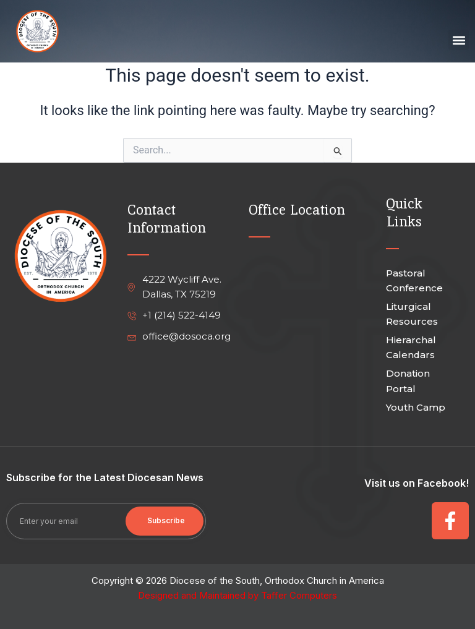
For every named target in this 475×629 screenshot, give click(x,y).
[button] (458, 40)
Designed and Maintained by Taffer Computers (237, 595)
